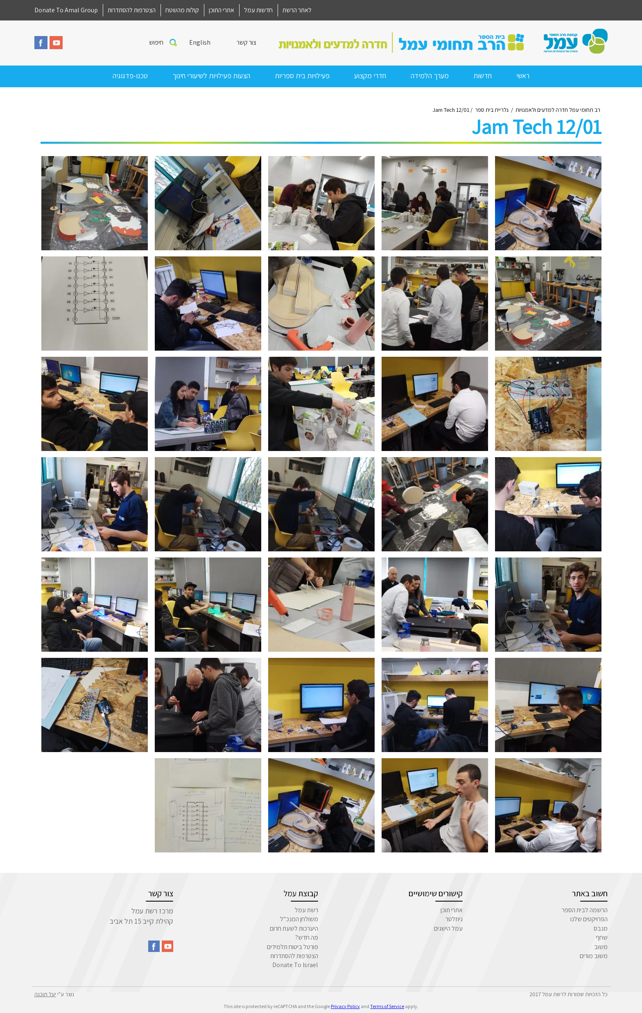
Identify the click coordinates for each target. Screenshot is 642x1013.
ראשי (522, 75)
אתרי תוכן (452, 910)
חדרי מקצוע (370, 75)
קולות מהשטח (182, 10)
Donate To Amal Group (66, 10)
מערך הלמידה (430, 75)
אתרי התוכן (221, 10)
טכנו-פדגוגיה (130, 75)
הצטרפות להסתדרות (132, 10)
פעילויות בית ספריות (302, 75)
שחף (602, 937)
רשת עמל (306, 910)
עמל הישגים (448, 928)
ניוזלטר (454, 919)
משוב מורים (594, 956)
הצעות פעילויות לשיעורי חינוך (211, 75)
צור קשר (246, 42)
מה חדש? (306, 937)
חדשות (482, 75)
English (199, 42)
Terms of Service (387, 1006)
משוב (601, 947)
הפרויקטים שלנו (589, 919)
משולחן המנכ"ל (299, 919)
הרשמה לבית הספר (585, 910)
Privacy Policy (345, 1006)
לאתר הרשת (297, 10)
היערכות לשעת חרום (294, 928)
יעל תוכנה (45, 994)
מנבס (601, 928)
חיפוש (156, 42)
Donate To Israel (295, 965)
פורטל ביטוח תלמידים (292, 947)
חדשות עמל (258, 10)
